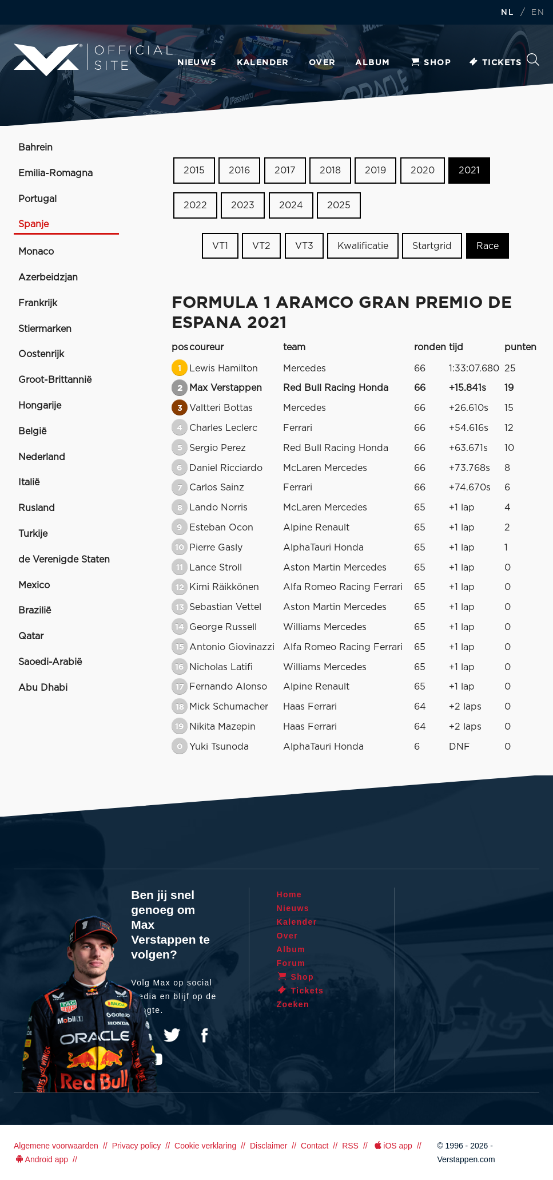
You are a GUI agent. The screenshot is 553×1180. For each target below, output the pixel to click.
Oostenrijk (41, 354)
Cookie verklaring (205, 1145)
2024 (291, 205)
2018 (330, 170)
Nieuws (196, 63)
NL (507, 13)
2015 (194, 170)
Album (372, 63)
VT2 (261, 245)
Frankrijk (37, 303)
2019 (375, 170)
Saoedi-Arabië (50, 662)
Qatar (30, 636)
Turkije (32, 533)
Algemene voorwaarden (56, 1145)
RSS (350, 1145)
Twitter (172, 1035)
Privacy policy (136, 1145)
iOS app (392, 1145)
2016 (239, 170)
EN (537, 13)
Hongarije (39, 405)
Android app (41, 1159)
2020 (423, 170)
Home (290, 894)
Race (487, 245)
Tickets (495, 63)
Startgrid (432, 245)
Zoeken (533, 59)
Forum (291, 963)
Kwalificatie (362, 245)
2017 (285, 170)
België (32, 431)
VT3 (304, 245)
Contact (314, 1145)
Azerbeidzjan (48, 277)
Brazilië (34, 610)
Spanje (33, 224)
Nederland (41, 457)
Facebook (204, 1035)
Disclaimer (268, 1145)
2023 (242, 205)
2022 (195, 205)
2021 (469, 170)
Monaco (36, 251)
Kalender (263, 63)
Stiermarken (44, 329)
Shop (430, 63)
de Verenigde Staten (64, 559)
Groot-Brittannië (54, 380)
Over (322, 63)
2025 (339, 205)
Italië (28, 482)
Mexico (34, 585)
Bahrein (35, 147)
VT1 (220, 245)
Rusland (36, 508)
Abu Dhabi (42, 687)
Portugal (37, 199)
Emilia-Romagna (55, 173)
